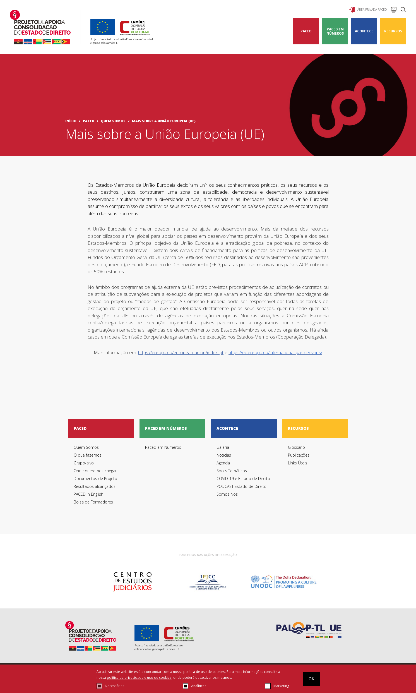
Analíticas (198, 686)
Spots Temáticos (232, 470)
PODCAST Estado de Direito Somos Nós (241, 490)
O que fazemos (88, 455)
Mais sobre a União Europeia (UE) (164, 121)
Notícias (224, 455)
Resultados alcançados (95, 486)
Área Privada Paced (368, 10)
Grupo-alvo (84, 463)
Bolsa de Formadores (93, 502)
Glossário (296, 447)
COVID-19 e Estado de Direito (243, 478)
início (70, 121)
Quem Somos (113, 121)
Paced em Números (335, 31)
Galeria (223, 447)
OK (311, 678)
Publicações (298, 455)
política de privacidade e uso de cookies (139, 677)
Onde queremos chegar (95, 470)
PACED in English (88, 494)
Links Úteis (297, 463)
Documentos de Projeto (95, 478)
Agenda (223, 463)
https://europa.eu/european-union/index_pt (180, 352)
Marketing (281, 686)
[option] (132, 582)
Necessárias (114, 686)
